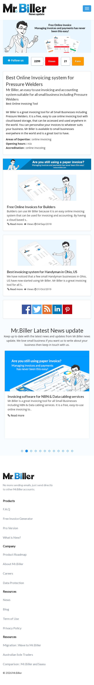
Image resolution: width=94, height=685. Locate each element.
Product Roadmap (15, 554)
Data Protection (13, 583)
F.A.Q (6, 509)
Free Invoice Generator (18, 518)
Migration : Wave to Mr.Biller (22, 645)
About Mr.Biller (13, 564)
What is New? (12, 537)
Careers (8, 573)
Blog (6, 609)
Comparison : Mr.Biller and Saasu (24, 664)
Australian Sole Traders (18, 654)
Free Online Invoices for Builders (31, 207)
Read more (16, 224)
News (6, 600)
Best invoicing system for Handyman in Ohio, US (42, 272)
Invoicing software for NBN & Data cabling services (46, 396)
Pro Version (10, 528)
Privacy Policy (12, 628)
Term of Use (11, 618)
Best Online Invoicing (19, 103)
